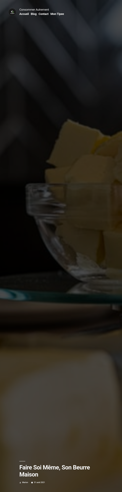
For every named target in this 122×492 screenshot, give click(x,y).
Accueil (24, 14)
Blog (33, 14)
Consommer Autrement (34, 9)
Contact (43, 14)
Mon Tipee (57, 14)
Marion (25, 482)
